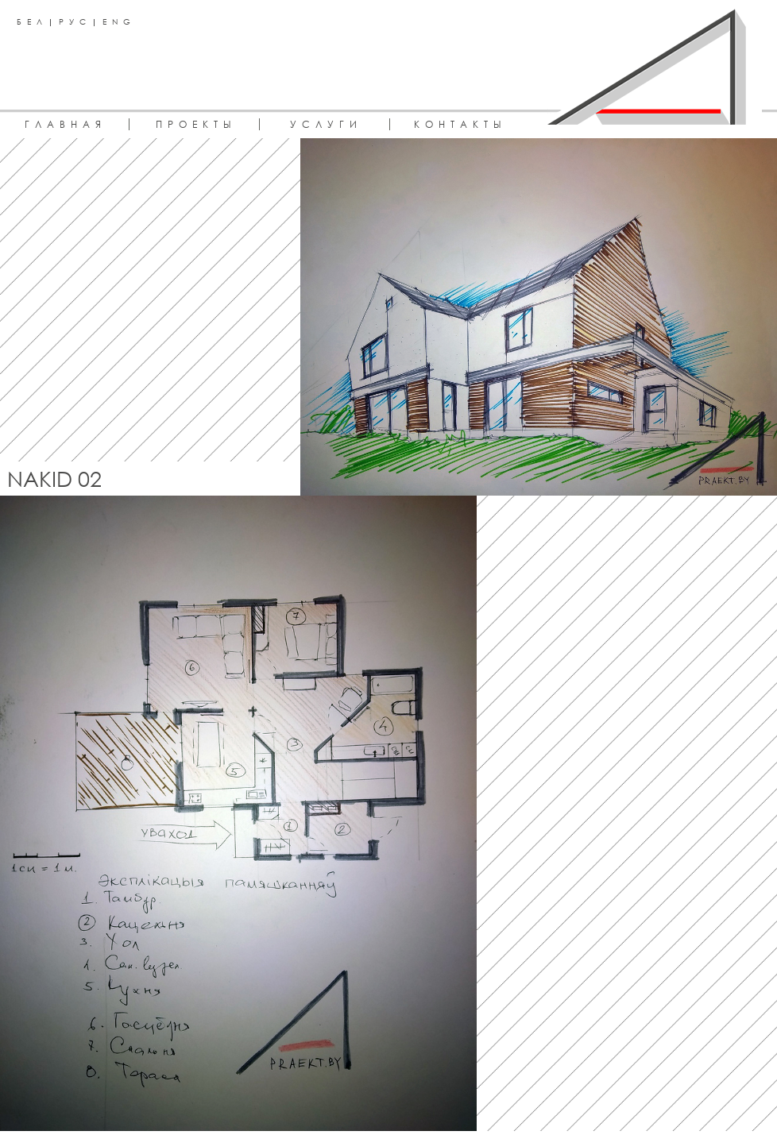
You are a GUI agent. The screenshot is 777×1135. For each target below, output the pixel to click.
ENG (119, 21)
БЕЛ (32, 21)
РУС (75, 21)
